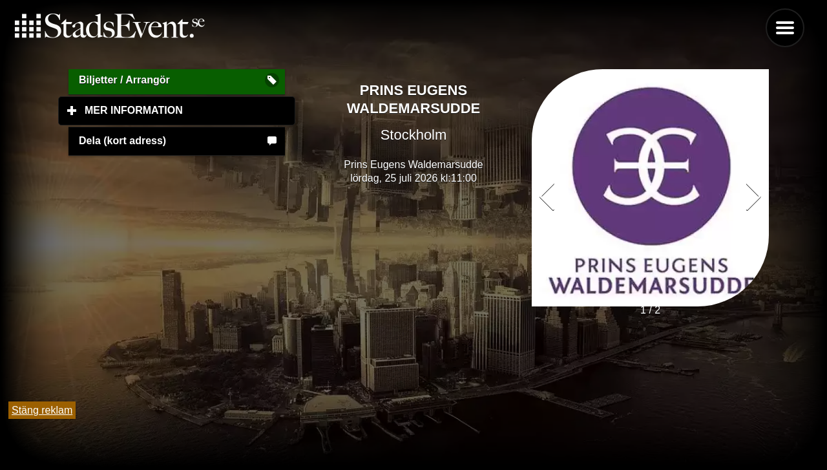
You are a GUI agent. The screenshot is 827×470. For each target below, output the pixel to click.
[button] (753, 196)
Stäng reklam (42, 410)
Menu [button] (785, 27)
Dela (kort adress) (122, 140)
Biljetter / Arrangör (124, 79)
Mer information (190, 110)
